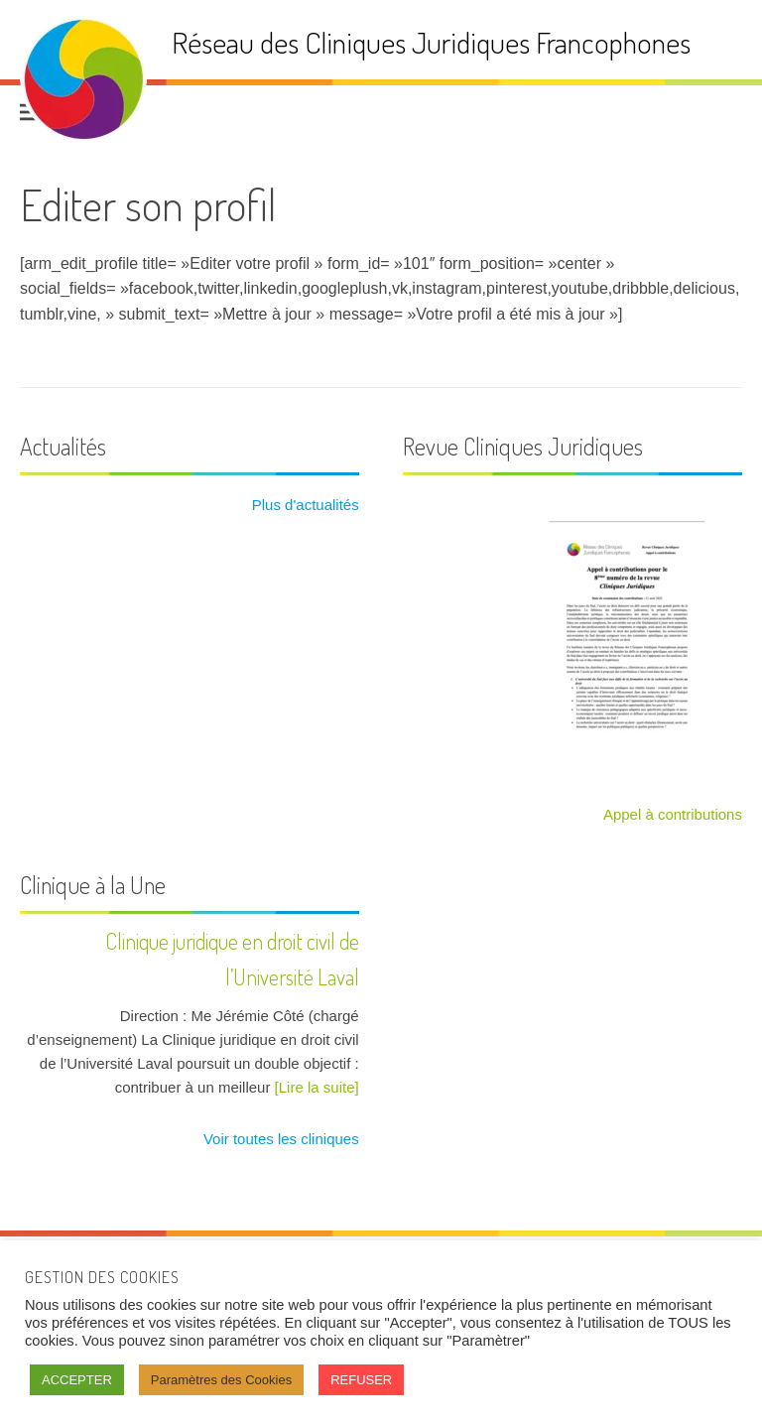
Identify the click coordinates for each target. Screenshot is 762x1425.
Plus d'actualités (303, 504)
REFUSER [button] (361, 1379)
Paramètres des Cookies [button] (221, 1379)
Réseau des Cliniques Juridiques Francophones (431, 42)
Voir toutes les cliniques (279, 1138)
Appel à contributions (672, 814)
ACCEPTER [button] (77, 1379)
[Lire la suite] (317, 1087)
